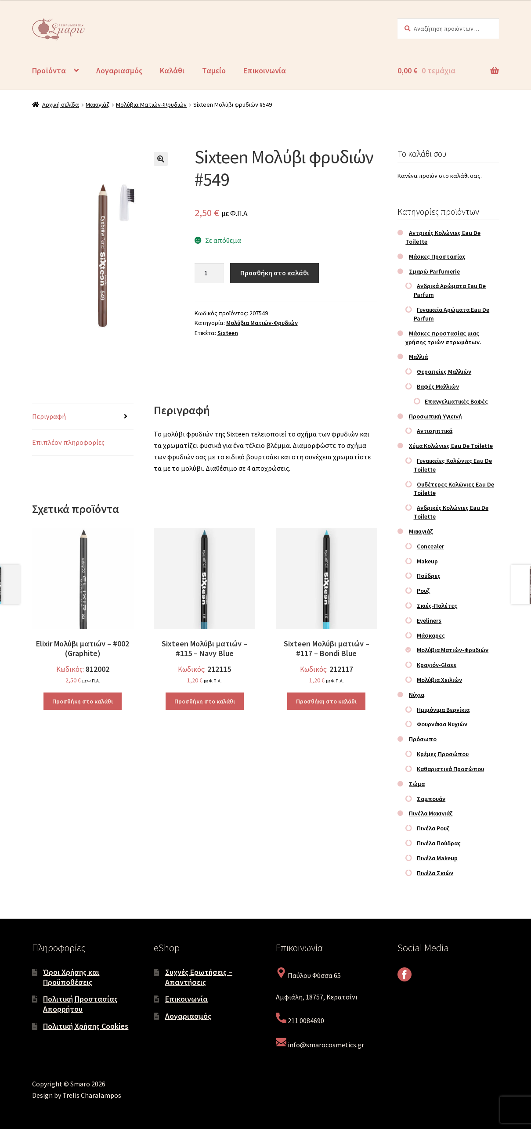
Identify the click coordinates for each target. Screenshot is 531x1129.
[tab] (83, 417)
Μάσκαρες (431, 635)
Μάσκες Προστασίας (437, 256)
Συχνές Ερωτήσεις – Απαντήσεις (198, 977)
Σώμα (417, 784)
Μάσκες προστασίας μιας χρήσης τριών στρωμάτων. (443, 337)
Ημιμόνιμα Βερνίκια (443, 710)
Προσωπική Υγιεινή (435, 416)
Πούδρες (429, 576)
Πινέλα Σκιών (435, 873)
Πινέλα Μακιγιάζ (431, 813)
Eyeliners (429, 620)
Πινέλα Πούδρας (439, 843)
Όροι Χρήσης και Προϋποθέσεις (71, 977)
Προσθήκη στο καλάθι (274, 272)
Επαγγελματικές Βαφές (456, 401)
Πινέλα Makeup (437, 858)
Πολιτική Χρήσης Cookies (85, 1026)
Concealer (430, 546)
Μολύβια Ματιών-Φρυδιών (151, 104)
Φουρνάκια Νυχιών (442, 724)
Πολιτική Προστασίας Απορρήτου (80, 1004)
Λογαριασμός (119, 70)
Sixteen (227, 333)
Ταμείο (214, 70)
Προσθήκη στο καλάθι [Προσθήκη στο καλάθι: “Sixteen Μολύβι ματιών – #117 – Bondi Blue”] (326, 701)
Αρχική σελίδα (60, 104)
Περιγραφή (49, 416)
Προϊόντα (49, 70)
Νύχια (416, 695)
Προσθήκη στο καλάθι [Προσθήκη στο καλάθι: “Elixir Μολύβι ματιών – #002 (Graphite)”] (82, 701)
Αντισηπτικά (434, 431)
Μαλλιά (418, 357)
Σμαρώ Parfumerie (434, 271)
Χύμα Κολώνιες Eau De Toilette (451, 446)
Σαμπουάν (431, 799)
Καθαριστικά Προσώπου (450, 769)
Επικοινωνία (264, 70)
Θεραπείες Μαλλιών (444, 371)
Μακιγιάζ (97, 104)
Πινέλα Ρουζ (433, 828)
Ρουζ (423, 591)
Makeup (427, 561)
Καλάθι (172, 70)
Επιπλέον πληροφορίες (68, 442)
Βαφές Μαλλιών (438, 386)
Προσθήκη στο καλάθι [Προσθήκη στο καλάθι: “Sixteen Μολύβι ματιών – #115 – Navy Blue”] (204, 701)
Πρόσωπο (423, 739)
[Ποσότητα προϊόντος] (209, 273)
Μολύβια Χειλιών (439, 680)
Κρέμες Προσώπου (443, 754)
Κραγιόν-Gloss (436, 665)
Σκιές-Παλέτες (437, 606)
